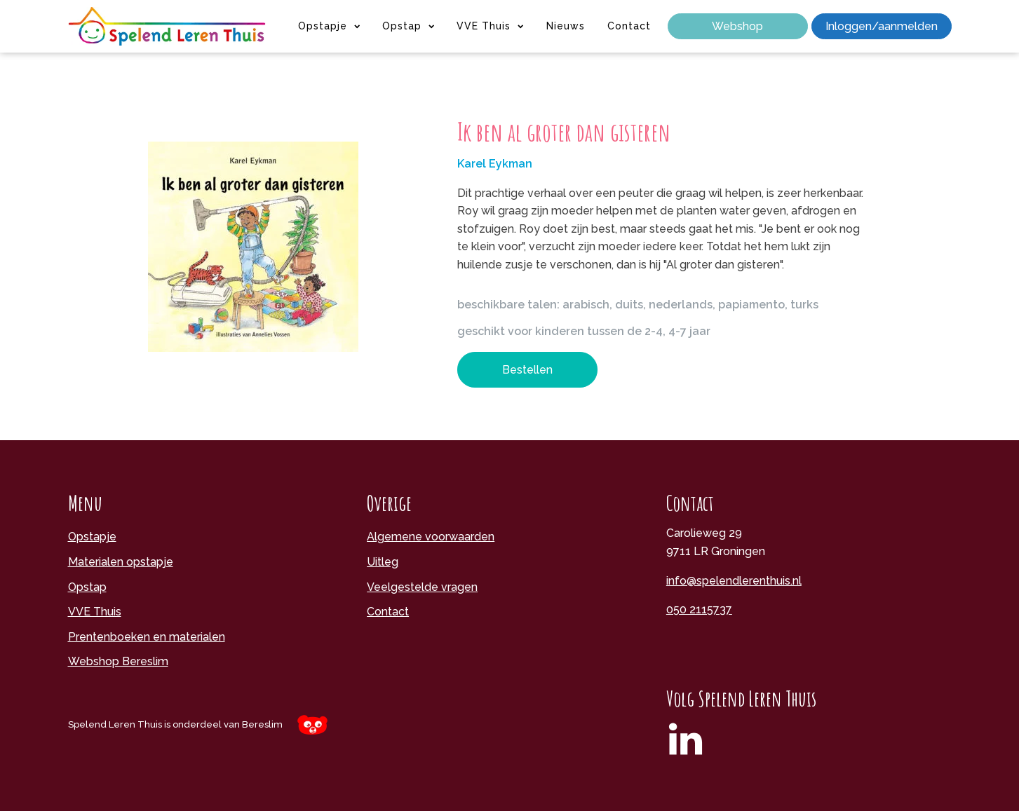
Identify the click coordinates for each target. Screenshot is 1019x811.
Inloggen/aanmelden (881, 26)
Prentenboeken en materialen (146, 636)
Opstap (408, 26)
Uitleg (382, 561)
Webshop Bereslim (118, 661)
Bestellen (527, 369)
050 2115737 (699, 609)
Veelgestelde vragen (422, 587)
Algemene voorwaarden (430, 536)
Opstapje (329, 26)
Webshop (737, 26)
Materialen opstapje (120, 561)
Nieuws (565, 26)
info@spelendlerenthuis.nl (734, 580)
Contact (629, 26)
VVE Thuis (490, 26)
